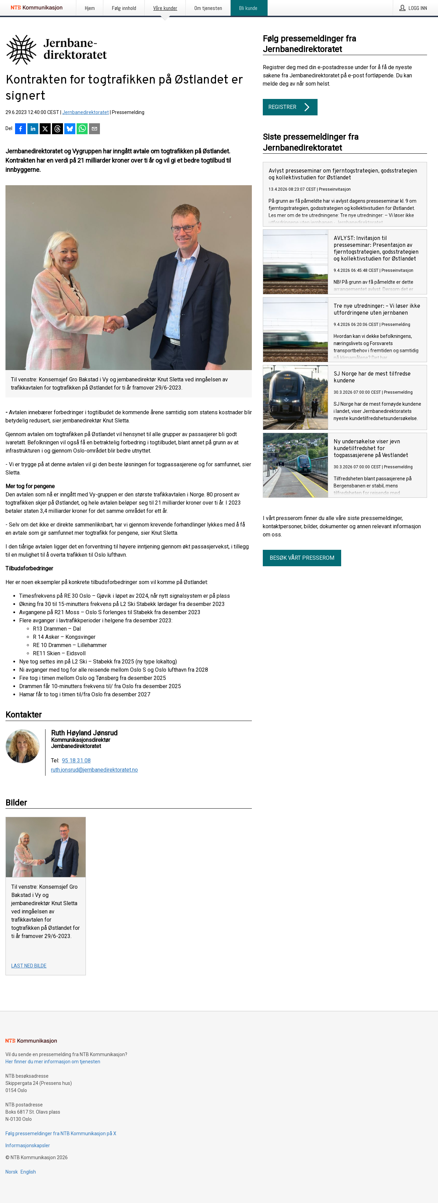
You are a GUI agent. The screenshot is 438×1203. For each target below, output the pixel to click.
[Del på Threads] (57, 129)
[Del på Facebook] (20, 129)
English (28, 1172)
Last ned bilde (29, 965)
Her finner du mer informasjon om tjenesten (52, 1061)
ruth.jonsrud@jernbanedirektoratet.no (94, 770)
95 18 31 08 (76, 761)
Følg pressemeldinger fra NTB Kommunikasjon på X (60, 1133)
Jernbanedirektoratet (85, 112)
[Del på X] (45, 129)
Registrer (290, 107)
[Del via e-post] (94, 129)
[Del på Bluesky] (69, 129)
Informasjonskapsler (27, 1145)
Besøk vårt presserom (302, 558)
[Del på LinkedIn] (32, 129)
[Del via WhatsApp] (82, 129)
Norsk (11, 1172)
